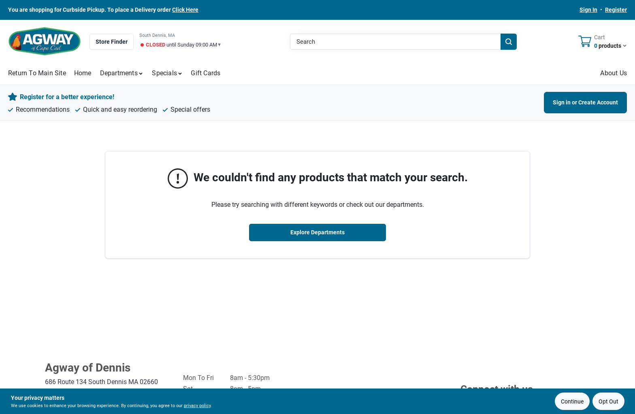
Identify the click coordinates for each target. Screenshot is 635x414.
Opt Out (608, 401)
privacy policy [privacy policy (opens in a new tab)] (197, 405)
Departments (119, 73)
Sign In (588, 9)
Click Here (185, 9)
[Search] (509, 42)
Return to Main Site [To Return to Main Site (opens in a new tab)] (37, 73)
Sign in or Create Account (585, 102)
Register (616, 9)
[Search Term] (403, 42)
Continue (572, 401)
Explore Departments (317, 232)
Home (83, 73)
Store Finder (112, 41)
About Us (613, 73)
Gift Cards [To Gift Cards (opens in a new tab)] (205, 73)
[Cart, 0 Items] (602, 41)
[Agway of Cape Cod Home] (44, 41)
